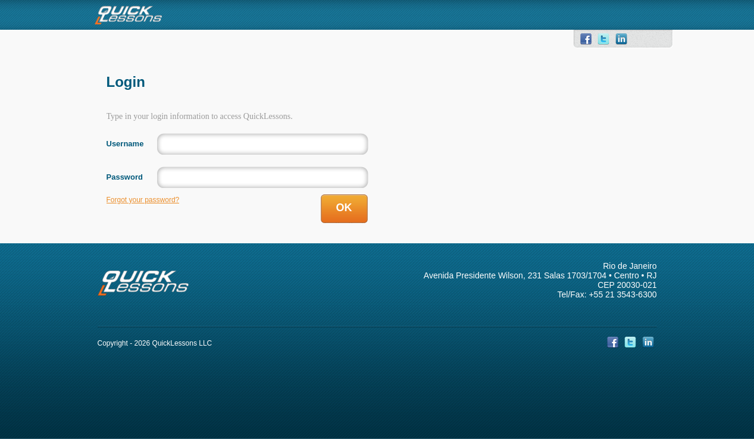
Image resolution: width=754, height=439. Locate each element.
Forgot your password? (143, 200)
